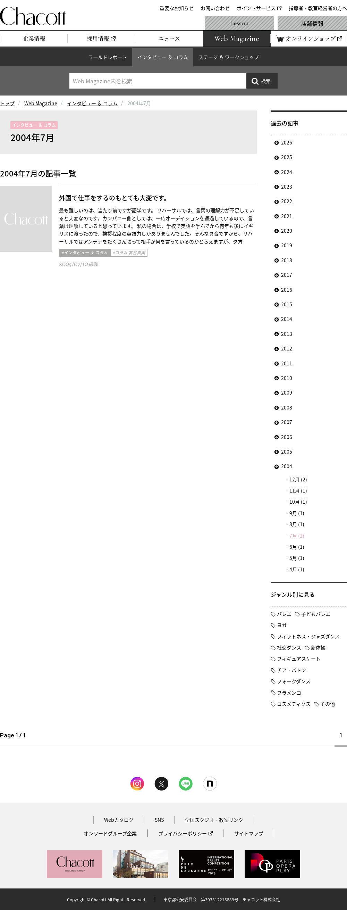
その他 (327, 703)
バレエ (284, 613)
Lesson (239, 23)
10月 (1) (298, 501)
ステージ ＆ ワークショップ (228, 56)
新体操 (318, 647)
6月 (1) (296, 546)
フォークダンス (294, 681)
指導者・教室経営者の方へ (318, 8)
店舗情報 (312, 23)
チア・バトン (291, 670)
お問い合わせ (215, 8)
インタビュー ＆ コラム (162, 56)
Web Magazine (40, 103)
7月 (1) (296, 535)
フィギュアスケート (299, 658)
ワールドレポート (107, 56)
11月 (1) (298, 490)
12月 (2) (298, 479)
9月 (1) (296, 513)
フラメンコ (289, 692)
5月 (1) (296, 557)
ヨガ (282, 624)
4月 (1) (296, 569)
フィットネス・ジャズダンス (308, 636)
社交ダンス (289, 647)
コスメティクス (294, 703)
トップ (7, 103)
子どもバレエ (315, 613)
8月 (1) (296, 524)
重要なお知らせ (177, 8)
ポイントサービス (256, 8)
